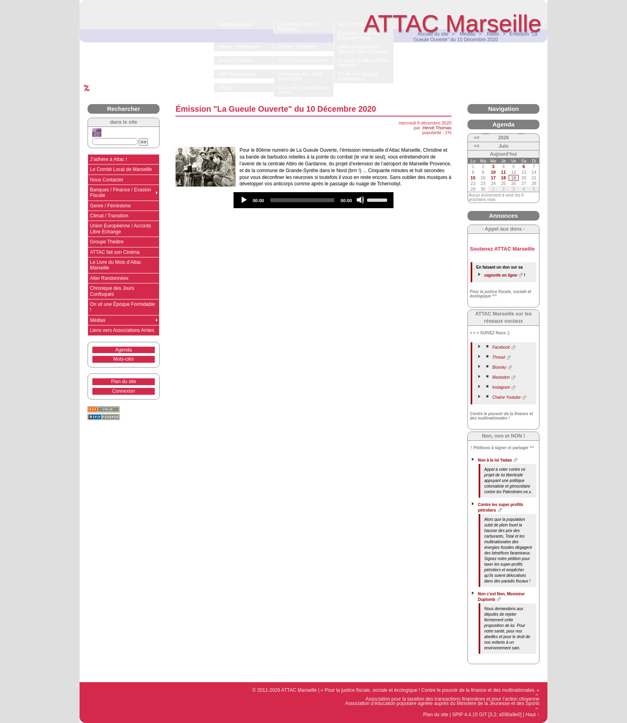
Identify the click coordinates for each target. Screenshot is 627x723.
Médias (98, 320)
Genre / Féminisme (110, 206)
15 (473, 177)
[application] (313, 200)
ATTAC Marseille (453, 23)
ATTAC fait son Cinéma (115, 252)
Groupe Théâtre (107, 242)
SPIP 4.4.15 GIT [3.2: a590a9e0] (487, 714)
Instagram (501, 387)
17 (493, 177)
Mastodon (501, 377)
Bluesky (499, 367)
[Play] (243, 199)
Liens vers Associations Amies (122, 330)
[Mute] (360, 199)
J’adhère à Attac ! (108, 159)
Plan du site (123, 381)
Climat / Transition (109, 216)
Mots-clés (123, 359)
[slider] (302, 200)
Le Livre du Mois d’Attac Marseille (115, 265)
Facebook (501, 347)
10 (493, 172)
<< (476, 138)
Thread (498, 357)
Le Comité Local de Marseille (121, 169)
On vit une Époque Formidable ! (122, 307)
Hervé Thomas (437, 127)
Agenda (123, 350)
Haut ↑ (532, 714)
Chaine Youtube (506, 397)
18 (503, 177)
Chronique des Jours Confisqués (112, 291)
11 (503, 172)
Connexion (123, 391)
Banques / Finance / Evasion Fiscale (120, 192)
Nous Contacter (106, 180)
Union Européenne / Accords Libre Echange (120, 228)
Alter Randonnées (109, 278)
